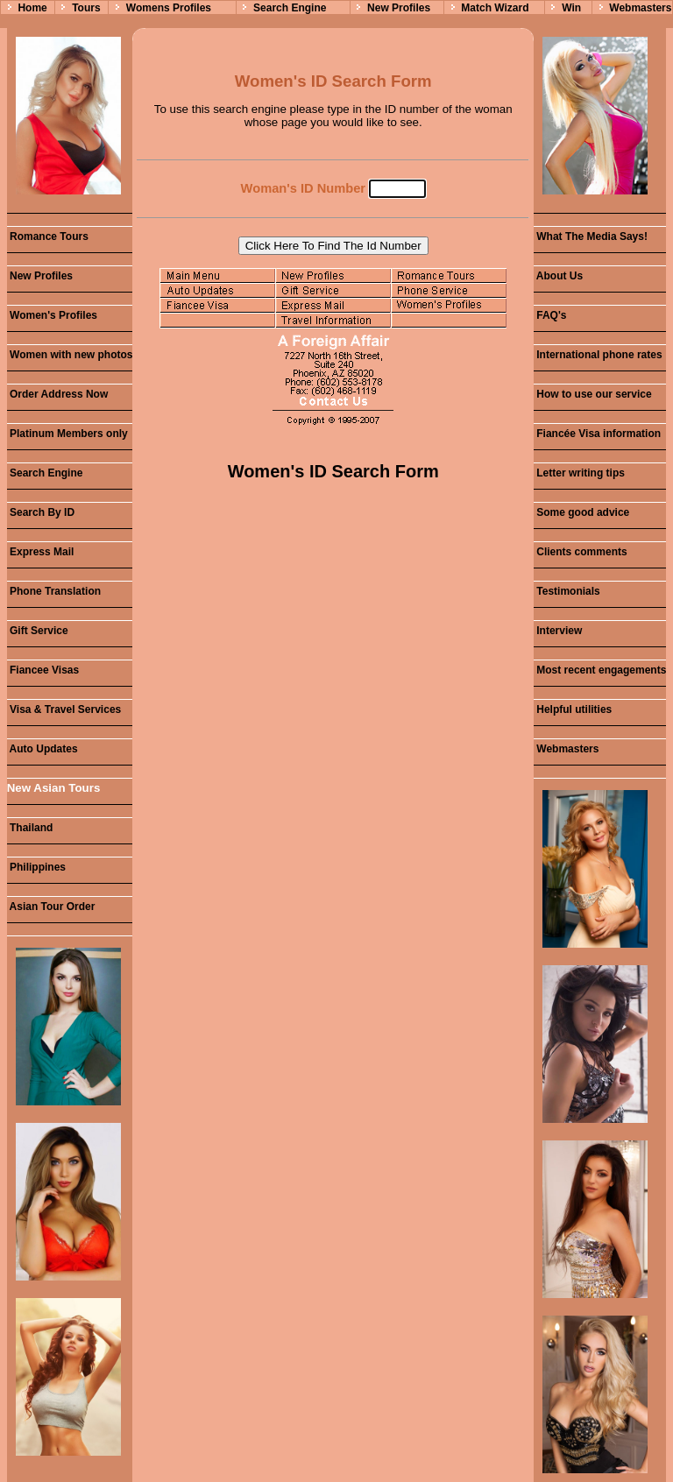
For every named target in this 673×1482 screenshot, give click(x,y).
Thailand (30, 828)
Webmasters (640, 8)
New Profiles (398, 8)
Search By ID (40, 512)
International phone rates (598, 355)
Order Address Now (58, 394)
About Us (558, 276)
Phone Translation (54, 591)
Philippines (36, 867)
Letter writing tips (579, 473)
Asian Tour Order (51, 906)
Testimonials (567, 591)
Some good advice (581, 512)
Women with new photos (70, 355)
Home (32, 8)
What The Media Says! (591, 236)
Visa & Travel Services (64, 709)
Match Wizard (494, 8)
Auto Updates (42, 749)
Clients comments (580, 552)
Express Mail (40, 552)
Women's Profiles (52, 315)
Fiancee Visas (43, 670)
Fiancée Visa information (597, 433)
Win (571, 8)
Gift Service (37, 631)
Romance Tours (48, 236)
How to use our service (593, 394)
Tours (86, 8)
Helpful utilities (573, 709)
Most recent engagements (600, 670)
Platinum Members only (67, 433)
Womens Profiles (168, 8)
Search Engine (289, 8)
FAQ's (550, 315)
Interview (558, 631)
